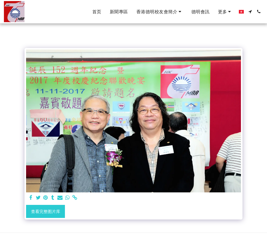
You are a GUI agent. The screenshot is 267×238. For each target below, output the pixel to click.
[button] (159, 11)
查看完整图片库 (45, 211)
